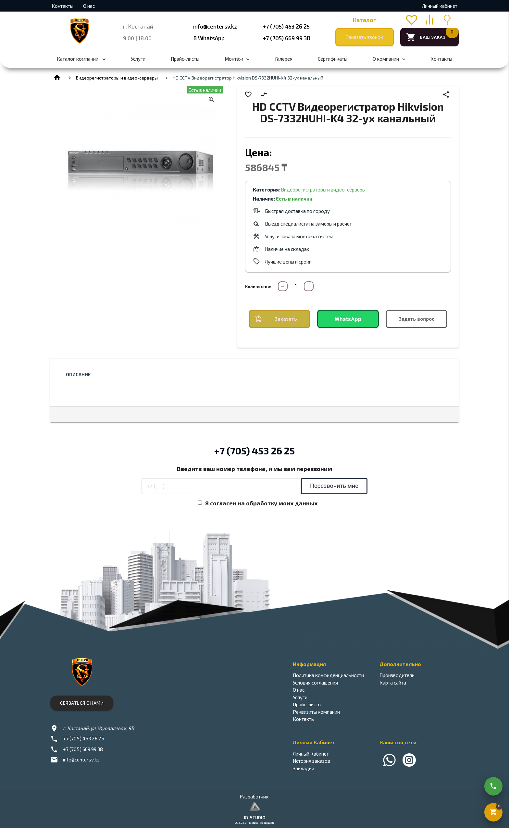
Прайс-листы (185, 59)
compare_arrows (264, 95)
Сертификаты (332, 59)
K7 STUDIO (255, 817)
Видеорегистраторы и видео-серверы (117, 77)
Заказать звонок (364, 37)
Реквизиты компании (316, 712)
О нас (89, 6)
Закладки (303, 768)
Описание (78, 374)
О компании (389, 62)
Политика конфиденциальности (328, 675)
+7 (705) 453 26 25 (286, 26)
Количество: (258, 286)
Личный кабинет (439, 6)
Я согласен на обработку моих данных (261, 503)
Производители (397, 675)
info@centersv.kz (215, 26)
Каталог (364, 19)
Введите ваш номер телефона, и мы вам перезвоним (254, 468)
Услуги (138, 59)
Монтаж (237, 62)
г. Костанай (138, 26)
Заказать (276, 319)
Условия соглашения (315, 683)
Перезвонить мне (334, 485)
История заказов (311, 761)
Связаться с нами (82, 703)
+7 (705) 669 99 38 (286, 38)
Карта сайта (392, 683)
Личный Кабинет (311, 754)
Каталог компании (81, 62)
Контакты (62, 6)
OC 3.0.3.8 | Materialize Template (254, 822)
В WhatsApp (209, 38)
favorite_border (248, 95)
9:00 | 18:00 (137, 38)
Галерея (283, 59)
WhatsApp (348, 319)
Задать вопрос (417, 319)
